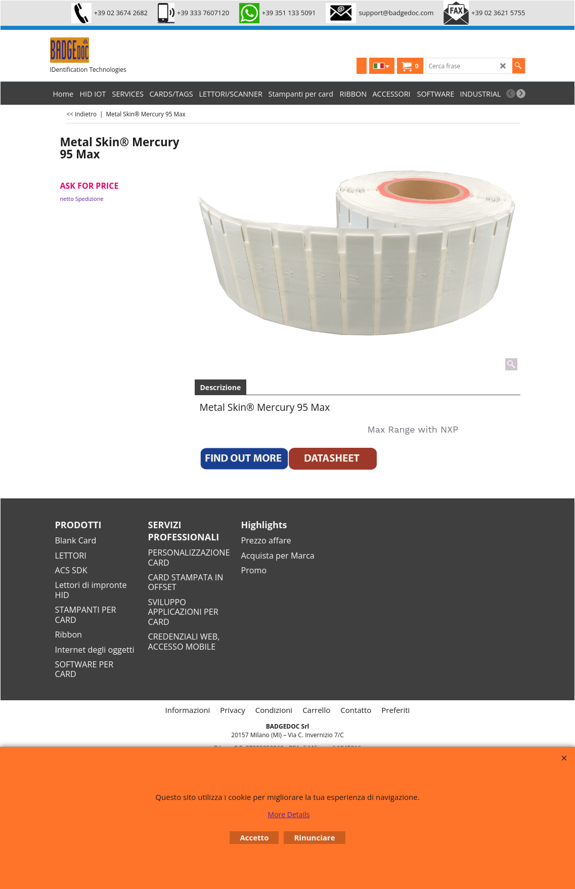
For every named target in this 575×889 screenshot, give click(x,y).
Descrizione (220, 387)
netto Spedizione (82, 198)
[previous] (510, 93)
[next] (520, 93)
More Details (289, 814)
